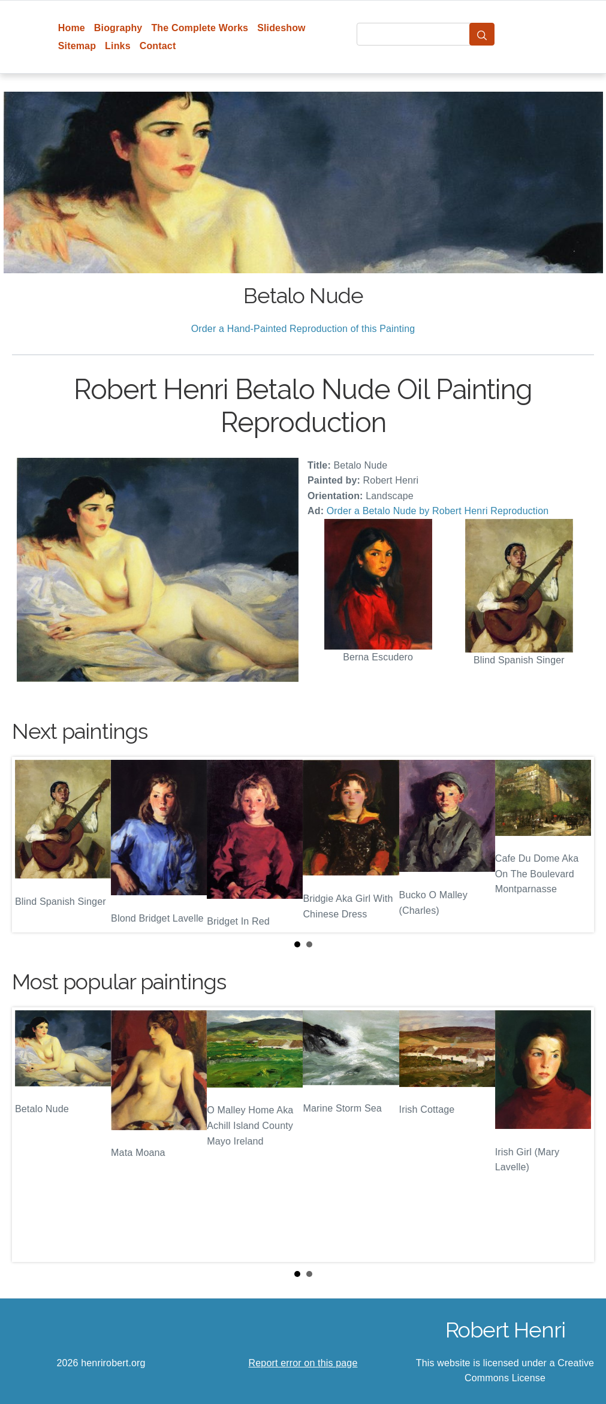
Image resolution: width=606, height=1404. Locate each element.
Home (71, 28)
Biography (118, 28)
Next (575, 844)
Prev (30, 844)
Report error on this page (303, 1363)
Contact (158, 46)
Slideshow (281, 28)
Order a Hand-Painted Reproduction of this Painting (303, 329)
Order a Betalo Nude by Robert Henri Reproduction (438, 511)
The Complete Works (199, 28)
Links (118, 46)
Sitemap (77, 46)
